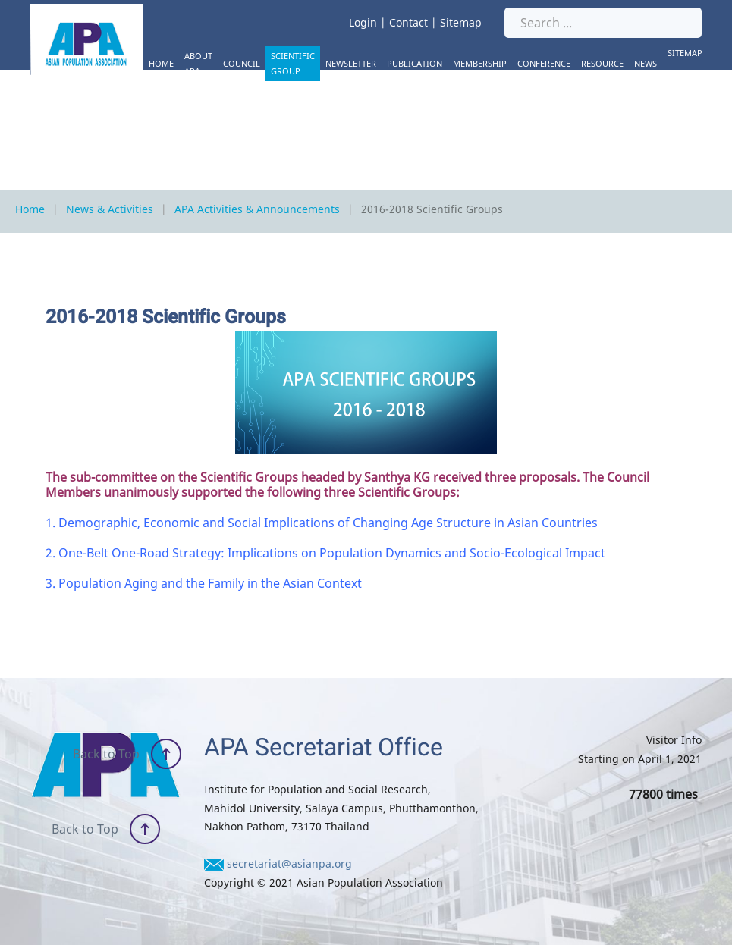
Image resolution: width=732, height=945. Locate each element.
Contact (408, 22)
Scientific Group (293, 63)
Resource (602, 63)
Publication (414, 63)
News (645, 63)
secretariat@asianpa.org (289, 863)
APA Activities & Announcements (257, 209)
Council (241, 63)
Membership (480, 63)
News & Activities (109, 209)
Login (363, 22)
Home (161, 63)
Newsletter (350, 63)
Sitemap (461, 22)
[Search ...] (603, 23)
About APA (198, 63)
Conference (543, 63)
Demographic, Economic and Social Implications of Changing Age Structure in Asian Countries (328, 522)
